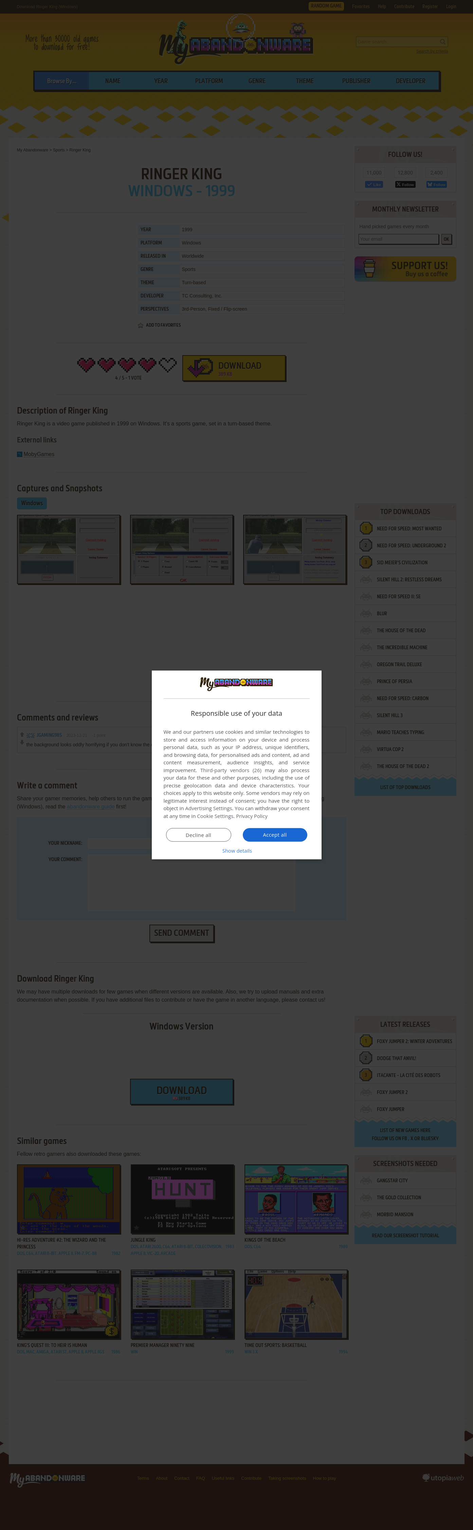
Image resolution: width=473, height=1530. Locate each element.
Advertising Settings (208, 808)
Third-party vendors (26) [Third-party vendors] (230, 770)
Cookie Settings (215, 816)
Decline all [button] (199, 835)
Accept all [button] (275, 834)
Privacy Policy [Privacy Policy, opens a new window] (252, 816)
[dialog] (237, 765)
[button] (236, 850)
